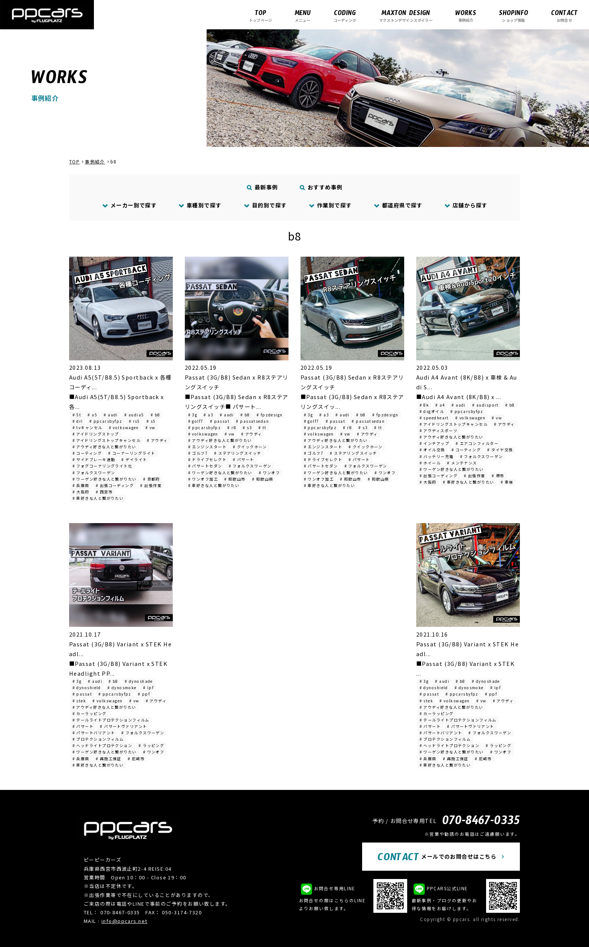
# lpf (148, 687)
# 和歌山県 (262, 479)
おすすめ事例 (321, 187)
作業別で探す (330, 205)
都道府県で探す (398, 205)
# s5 (151, 421)
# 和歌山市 (235, 479)
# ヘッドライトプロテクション (102, 745)
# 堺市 (498, 475)
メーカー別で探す (129, 205)
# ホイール (430, 463)
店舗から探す (465, 205)
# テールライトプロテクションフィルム (111, 720)
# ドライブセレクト (207, 459)
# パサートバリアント (93, 732)
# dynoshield (86, 687)
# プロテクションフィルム (98, 739)
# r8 (231, 427)
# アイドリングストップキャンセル (106, 440)
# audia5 (134, 415)
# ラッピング (151, 745)
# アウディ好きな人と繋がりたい (104, 446)
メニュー (302, 15)
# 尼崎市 (136, 758)
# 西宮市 (104, 492)
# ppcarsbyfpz (105, 421)
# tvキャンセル (87, 427)
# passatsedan (252, 421)
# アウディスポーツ (439, 430)
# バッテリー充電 (437, 456)
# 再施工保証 (108, 758)
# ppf (144, 694)
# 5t (77, 415)
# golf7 (196, 421)
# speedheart (434, 418)
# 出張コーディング (115, 485)
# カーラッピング (89, 713)
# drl (77, 421)
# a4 (440, 405)
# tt (262, 427)
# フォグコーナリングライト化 (102, 466)
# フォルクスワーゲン (93, 472)
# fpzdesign (270, 415)
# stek (79, 700)
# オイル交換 (432, 449)
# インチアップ (435, 443)
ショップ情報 (513, 15)
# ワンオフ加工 (203, 479)
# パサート (243, 459)
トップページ (260, 15)
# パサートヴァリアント (123, 726)
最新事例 (262, 187)
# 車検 (507, 482)
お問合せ (564, 15)
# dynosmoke (122, 687)
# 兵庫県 (80, 485)
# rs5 (134, 421)
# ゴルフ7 (198, 453)
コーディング (345, 15)
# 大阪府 (80, 492)
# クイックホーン (250, 446)
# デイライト (134, 459)
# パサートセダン (205, 466)
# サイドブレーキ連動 (93, 459)
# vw (150, 427)
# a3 (208, 415)
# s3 (247, 427)
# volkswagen (124, 427)
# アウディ (157, 440)
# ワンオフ (269, 472)
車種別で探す (200, 205)
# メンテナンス (462, 463)
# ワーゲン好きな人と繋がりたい (104, 479)
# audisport (485, 405)
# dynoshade (139, 681)
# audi (111, 415)
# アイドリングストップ (95, 434)
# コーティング (87, 453)
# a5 (92, 415)
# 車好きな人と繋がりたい (98, 498)
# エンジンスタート (207, 446)
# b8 (155, 415)
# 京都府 (151, 479)
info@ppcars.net (124, 920)
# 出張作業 (151, 485)
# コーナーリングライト (131, 453)
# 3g (193, 415)
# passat (220, 421)
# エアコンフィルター (477, 443)
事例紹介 (465, 15)
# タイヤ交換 (500, 449)
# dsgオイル (432, 411)
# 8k (424, 405)
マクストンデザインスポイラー (406, 15)
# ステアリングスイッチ (237, 453)
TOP (74, 162)
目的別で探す (265, 205)
